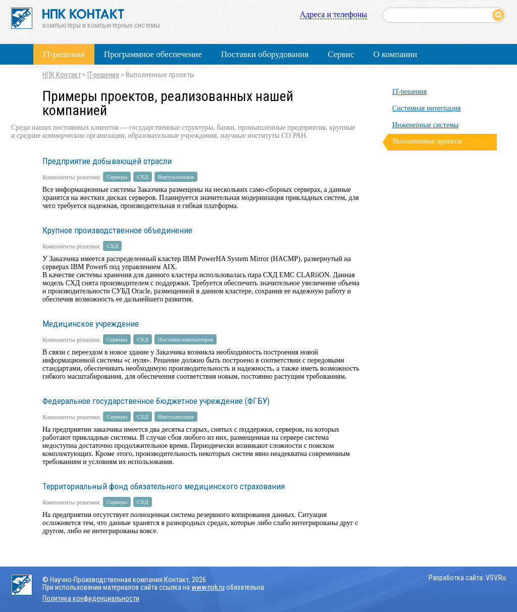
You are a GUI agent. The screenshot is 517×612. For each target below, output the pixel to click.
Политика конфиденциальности (90, 598)
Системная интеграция (426, 108)
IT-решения (64, 54)
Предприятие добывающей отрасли (107, 161)
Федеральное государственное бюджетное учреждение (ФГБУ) (156, 401)
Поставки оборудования (264, 54)
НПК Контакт (61, 75)
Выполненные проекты (427, 141)
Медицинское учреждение (90, 324)
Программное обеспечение (153, 54)
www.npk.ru (208, 587)
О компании (395, 54)
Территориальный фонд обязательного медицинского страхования (163, 486)
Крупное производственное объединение (117, 230)
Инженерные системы (425, 125)
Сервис (341, 54)
